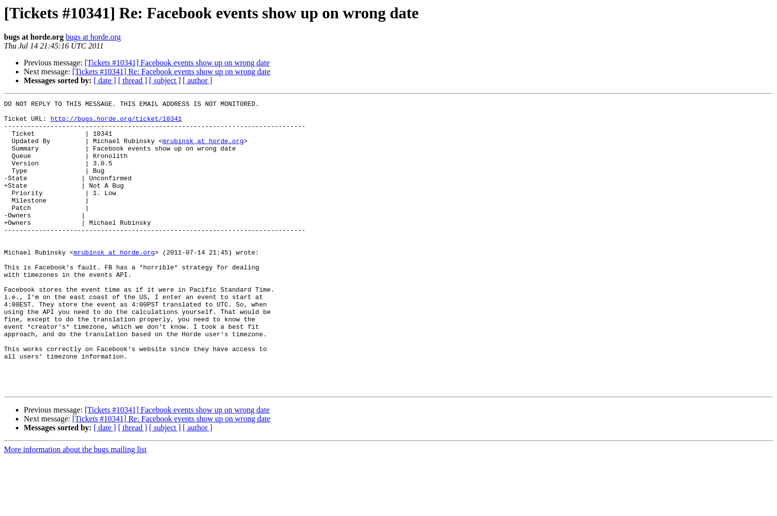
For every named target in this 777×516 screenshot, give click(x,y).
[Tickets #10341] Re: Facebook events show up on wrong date (171, 71)
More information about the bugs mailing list (75, 507)
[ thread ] (132, 80)
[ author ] (198, 80)
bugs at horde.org (92, 37)
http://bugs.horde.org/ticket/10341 (116, 122)
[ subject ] (165, 80)
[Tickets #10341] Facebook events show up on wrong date (177, 62)
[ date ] (105, 80)
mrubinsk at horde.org (203, 149)
